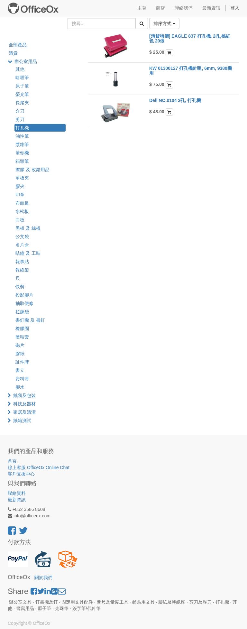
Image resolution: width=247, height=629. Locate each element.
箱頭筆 (22, 161)
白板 (19, 219)
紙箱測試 (22, 420)
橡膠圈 (22, 328)
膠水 (19, 387)
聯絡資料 (17, 493)
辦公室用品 (25, 61)
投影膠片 (24, 295)
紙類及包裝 (24, 395)
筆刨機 (22, 152)
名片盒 (22, 244)
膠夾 (19, 186)
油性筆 (22, 136)
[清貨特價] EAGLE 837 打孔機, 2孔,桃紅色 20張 (189, 38)
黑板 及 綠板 (28, 228)
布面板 (22, 203)
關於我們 (43, 577)
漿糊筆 (22, 144)
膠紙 (19, 353)
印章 (19, 194)
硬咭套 (22, 336)
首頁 (12, 461)
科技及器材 (24, 403)
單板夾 (22, 177)
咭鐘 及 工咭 (28, 253)
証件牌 (22, 362)
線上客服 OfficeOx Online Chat (38, 467)
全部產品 (18, 44)
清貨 (13, 53)
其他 (19, 69)
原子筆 (22, 85)
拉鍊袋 (22, 311)
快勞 (19, 286)
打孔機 (22, 127)
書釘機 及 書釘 (30, 320)
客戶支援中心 (21, 473)
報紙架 (22, 270)
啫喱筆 (22, 77)
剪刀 (19, 119)
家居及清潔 (24, 412)
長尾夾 (22, 102)
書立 (19, 370)
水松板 (22, 211)
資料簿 (22, 378)
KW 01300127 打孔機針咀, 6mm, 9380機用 (190, 71)
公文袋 (22, 236)
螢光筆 (22, 94)
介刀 (19, 111)
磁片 (19, 345)
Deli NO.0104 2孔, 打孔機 (175, 100)
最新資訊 (17, 499)
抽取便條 (24, 303)
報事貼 (22, 261)
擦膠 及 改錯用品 (32, 169)
